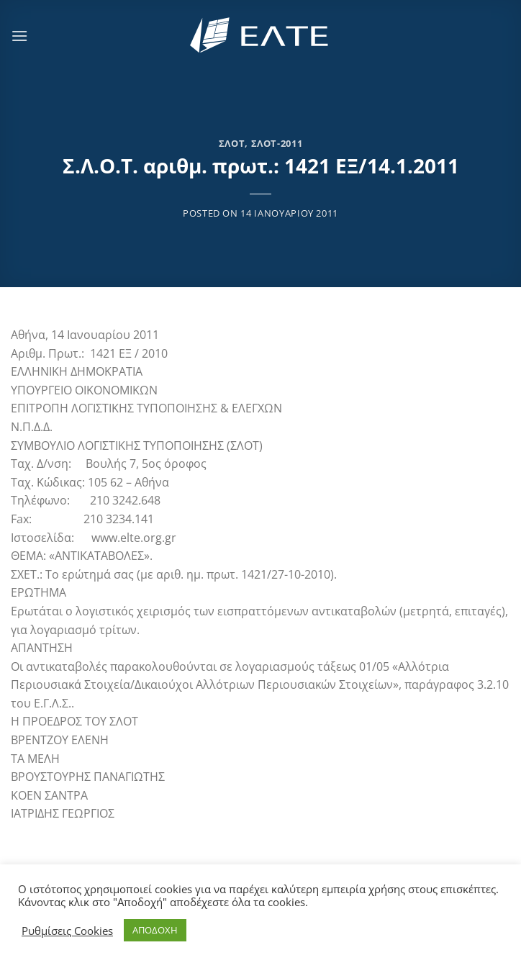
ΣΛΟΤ (232, 143)
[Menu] (19, 35)
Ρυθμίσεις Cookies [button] (67, 930)
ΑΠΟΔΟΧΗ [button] (155, 929)
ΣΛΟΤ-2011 (277, 143)
